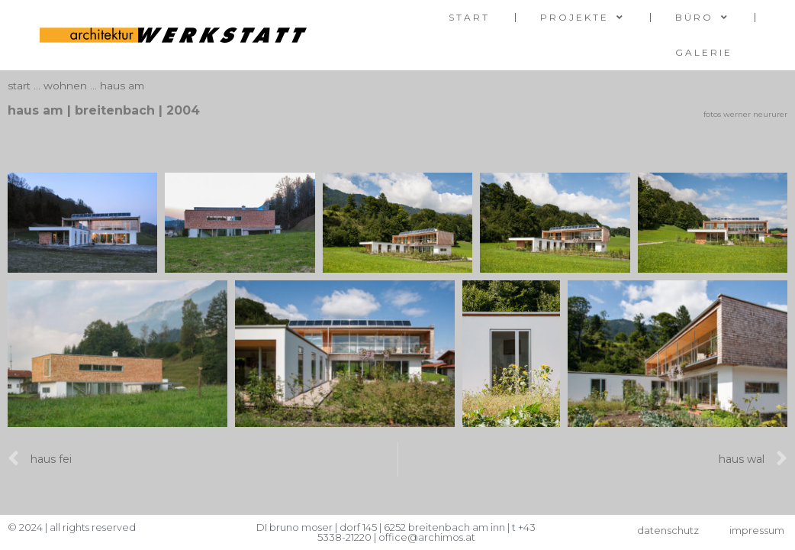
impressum (756, 530)
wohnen (65, 85)
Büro (702, 17)
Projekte (582, 17)
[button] (397, 152)
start (469, 17)
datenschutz (668, 530)
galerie (703, 52)
